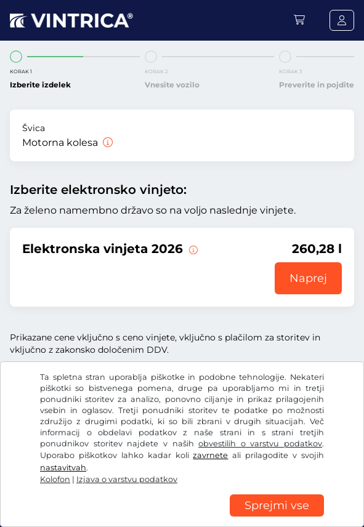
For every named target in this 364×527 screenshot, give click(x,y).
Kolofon (55, 479)
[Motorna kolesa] (106, 142)
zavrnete (210, 455)
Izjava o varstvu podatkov (126, 479)
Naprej (308, 278)
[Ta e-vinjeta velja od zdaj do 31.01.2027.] (192, 248)
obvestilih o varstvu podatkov (260, 443)
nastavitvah (63, 467)
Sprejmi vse (277, 505)
